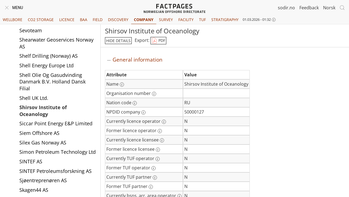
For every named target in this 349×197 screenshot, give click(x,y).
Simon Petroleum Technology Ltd (57, 152)
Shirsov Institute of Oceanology (43, 110)
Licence (66, 19)
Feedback (309, 8)
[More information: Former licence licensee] (158, 149)
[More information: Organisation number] (154, 94)
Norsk (329, 8)
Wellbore (12, 19)
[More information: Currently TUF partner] (155, 177)
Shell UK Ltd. (33, 98)
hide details (118, 40)
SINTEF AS (30, 161)
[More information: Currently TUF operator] (157, 159)
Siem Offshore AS (39, 133)
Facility (186, 19)
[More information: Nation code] (135, 103)
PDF (158, 41)
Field (98, 19)
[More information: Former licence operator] (160, 131)
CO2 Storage (41, 19)
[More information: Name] (122, 84)
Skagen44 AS (33, 190)
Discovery (118, 19)
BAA (83, 19)
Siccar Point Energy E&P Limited (55, 123)
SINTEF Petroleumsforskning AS (55, 171)
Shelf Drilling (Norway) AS (48, 56)
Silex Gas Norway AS (42, 142)
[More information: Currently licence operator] (164, 122)
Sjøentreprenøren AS (43, 180)
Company (144, 19)
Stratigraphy (225, 19)
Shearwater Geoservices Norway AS (56, 43)
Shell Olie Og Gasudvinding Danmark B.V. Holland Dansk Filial (52, 82)
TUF (202, 19)
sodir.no (286, 8)
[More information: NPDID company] (143, 112)
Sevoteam (30, 30)
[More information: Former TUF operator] (153, 168)
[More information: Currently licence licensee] (162, 140)
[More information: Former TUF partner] (151, 187)
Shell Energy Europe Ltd (46, 65)
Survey (166, 19)
